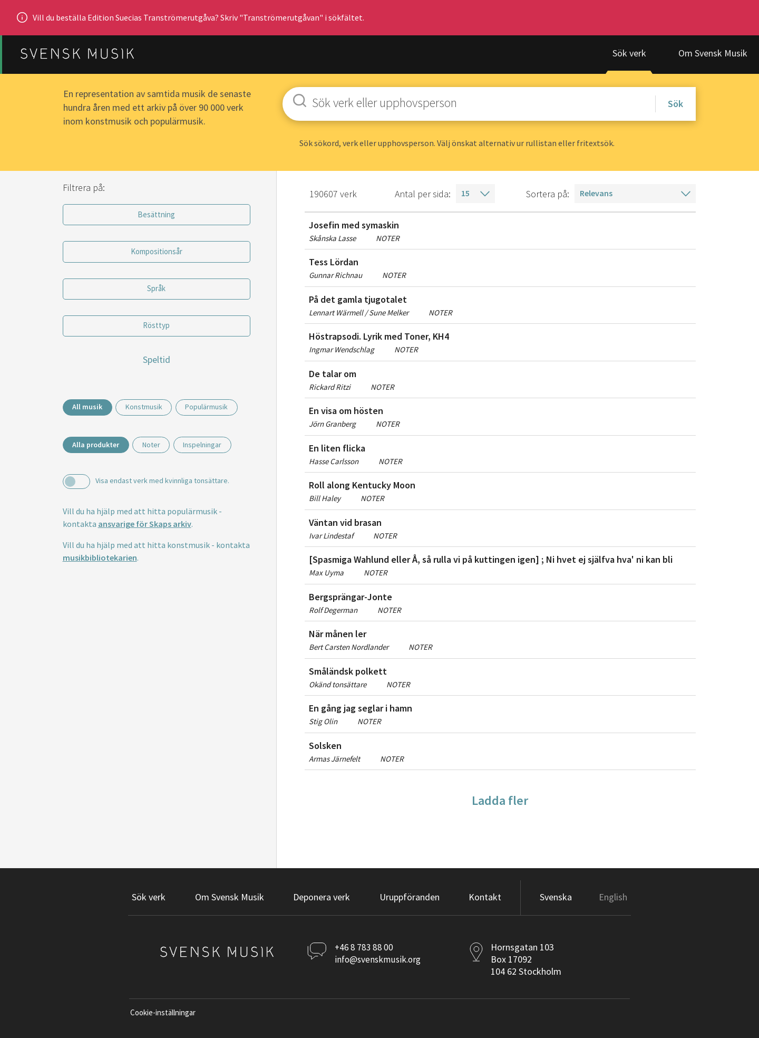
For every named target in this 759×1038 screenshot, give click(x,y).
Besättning (156, 218)
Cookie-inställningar (163, 1016)
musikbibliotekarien (99, 582)
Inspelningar (215, 469)
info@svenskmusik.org (380, 962)
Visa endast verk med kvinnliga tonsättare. (162, 505)
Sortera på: (547, 197)
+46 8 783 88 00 (365, 950)
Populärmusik (95, 431)
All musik (89, 411)
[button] (321, 901)
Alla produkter (97, 469)
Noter (158, 469)
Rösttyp (156, 329)
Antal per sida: (423, 197)
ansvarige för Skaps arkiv (144, 548)
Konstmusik (150, 411)
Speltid (156, 363)
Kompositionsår (156, 254)
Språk (156, 292)
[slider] (62, 379)
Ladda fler (500, 803)
